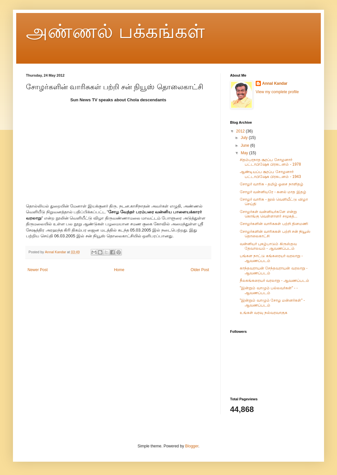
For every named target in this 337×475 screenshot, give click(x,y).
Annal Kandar (274, 83)
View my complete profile (277, 92)
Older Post (200, 270)
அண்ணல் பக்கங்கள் (115, 31)
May (245, 153)
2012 (241, 131)
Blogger (191, 446)
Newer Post (38, 270)
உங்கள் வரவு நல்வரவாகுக (263, 312)
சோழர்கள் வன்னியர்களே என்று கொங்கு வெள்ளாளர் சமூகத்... (268, 214)
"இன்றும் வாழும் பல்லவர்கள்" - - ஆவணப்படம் (269, 290)
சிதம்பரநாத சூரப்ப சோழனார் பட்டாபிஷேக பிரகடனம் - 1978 (270, 162)
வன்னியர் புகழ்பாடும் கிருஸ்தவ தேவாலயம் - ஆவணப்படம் (268, 246)
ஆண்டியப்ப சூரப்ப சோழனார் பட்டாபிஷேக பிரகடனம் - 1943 (270, 174)
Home (119, 270)
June (245, 145)
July (245, 137)
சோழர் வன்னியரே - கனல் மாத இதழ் (273, 192)
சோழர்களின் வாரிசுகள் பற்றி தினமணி (274, 223)
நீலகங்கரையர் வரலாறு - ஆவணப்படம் (274, 280)
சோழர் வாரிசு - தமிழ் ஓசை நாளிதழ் (271, 184)
